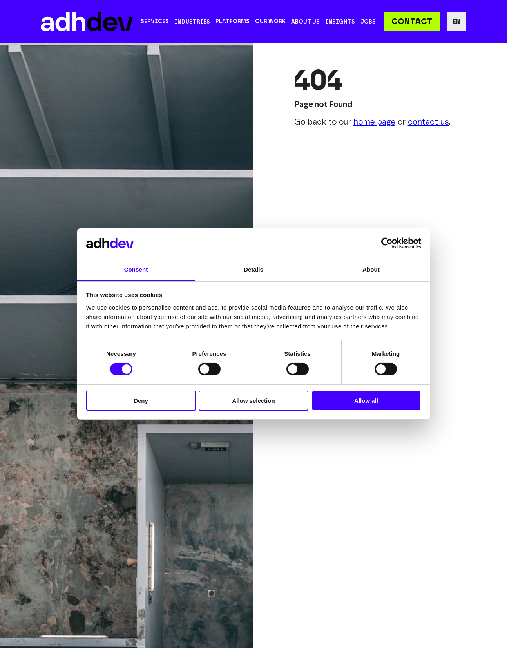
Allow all (366, 400)
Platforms (232, 21)
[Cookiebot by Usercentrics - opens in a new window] (387, 243)
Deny (141, 400)
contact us (428, 122)
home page (374, 122)
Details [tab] (253, 269)
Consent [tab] (136, 269)
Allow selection (253, 400)
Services (155, 21)
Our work (270, 21)
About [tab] (371, 269)
